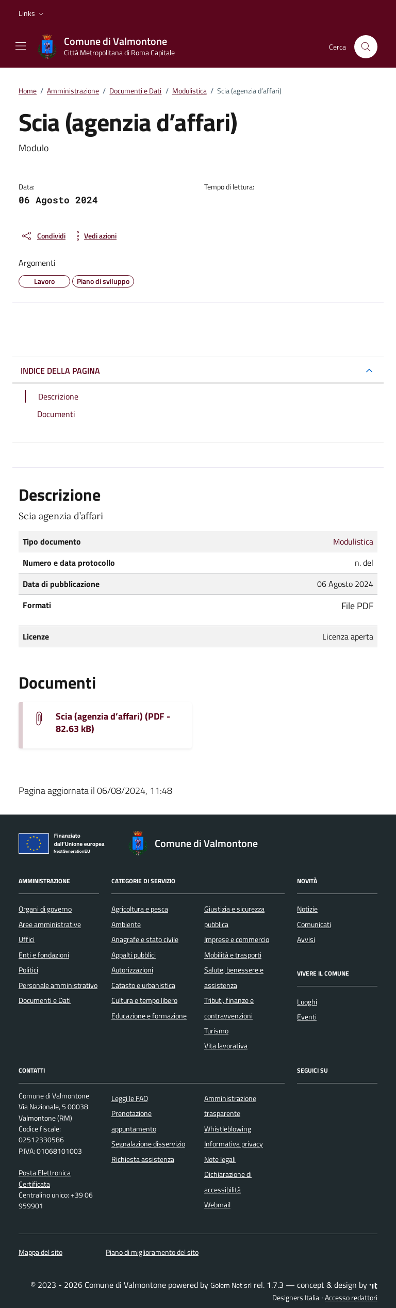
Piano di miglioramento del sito (152, 1252)
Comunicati (314, 924)
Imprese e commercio (236, 939)
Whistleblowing (227, 1129)
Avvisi (306, 939)
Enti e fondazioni (44, 955)
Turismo (216, 1030)
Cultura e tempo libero (144, 1000)
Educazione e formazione (149, 1016)
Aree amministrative (50, 924)
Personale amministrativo (58, 985)
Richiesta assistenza (142, 1159)
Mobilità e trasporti (232, 955)
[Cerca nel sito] (366, 47)
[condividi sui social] (43, 236)
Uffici (27, 939)
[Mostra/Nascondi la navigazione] (20, 46)
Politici (28, 970)
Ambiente (126, 924)
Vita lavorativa (226, 1045)
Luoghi (307, 1002)
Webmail (217, 1204)
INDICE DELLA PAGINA (60, 370)
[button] (32, 13)
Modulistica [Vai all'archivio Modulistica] (353, 541)
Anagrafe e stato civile (144, 939)
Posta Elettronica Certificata (45, 1178)
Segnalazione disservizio (148, 1144)
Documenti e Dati (45, 1000)
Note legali (220, 1159)
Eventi (307, 1017)
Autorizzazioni (132, 970)
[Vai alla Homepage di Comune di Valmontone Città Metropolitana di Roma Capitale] (111, 47)
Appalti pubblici (133, 955)
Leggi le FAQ (129, 1098)
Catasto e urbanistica (143, 985)
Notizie (307, 909)
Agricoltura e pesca (139, 909)
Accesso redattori (351, 1297)
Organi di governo (45, 909)
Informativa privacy (233, 1144)
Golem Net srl (231, 1285)
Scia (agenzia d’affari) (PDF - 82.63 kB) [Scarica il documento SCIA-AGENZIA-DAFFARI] (113, 722)
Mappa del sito (40, 1252)
